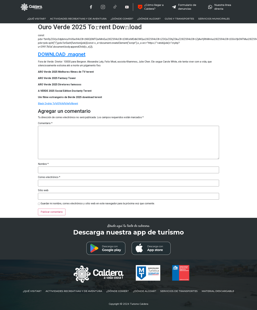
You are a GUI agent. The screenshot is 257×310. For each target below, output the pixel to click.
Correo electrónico (49, 177)
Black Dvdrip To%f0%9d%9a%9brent (58, 103)
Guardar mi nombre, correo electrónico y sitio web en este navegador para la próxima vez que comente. (98, 203)
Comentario (45, 123)
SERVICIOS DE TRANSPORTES (179, 291)
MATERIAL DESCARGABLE (218, 291)
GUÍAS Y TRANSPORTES (179, 18)
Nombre (43, 164)
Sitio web (43, 190)
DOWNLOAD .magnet (61, 54)
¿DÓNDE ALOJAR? (149, 18)
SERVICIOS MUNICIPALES (214, 18)
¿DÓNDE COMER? (122, 18)
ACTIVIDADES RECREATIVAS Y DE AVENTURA (78, 18)
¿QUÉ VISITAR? (36, 18)
